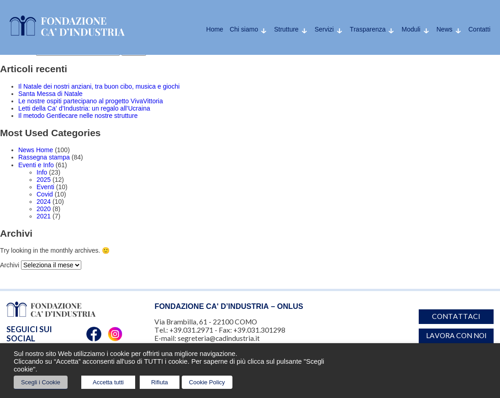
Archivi (9, 265)
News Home (35, 150)
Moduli (410, 29)
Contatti (479, 29)
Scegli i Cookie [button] (40, 382)
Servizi (324, 29)
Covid (45, 194)
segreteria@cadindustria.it (219, 338)
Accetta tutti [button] (108, 382)
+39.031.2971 (191, 330)
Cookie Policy (207, 382)
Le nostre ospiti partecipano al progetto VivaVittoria (90, 101)
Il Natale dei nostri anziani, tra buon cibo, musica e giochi (98, 86)
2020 (44, 208)
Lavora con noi (456, 335)
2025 (44, 179)
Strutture (286, 29)
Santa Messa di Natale (50, 93)
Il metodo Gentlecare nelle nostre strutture (77, 115)
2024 (44, 201)
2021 (44, 216)
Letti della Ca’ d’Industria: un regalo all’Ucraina (84, 108)
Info (42, 172)
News (445, 29)
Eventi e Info (36, 165)
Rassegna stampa (44, 157)
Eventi (45, 187)
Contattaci (456, 316)
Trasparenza (368, 29)
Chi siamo (244, 29)
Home (214, 29)
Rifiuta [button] (159, 382)
